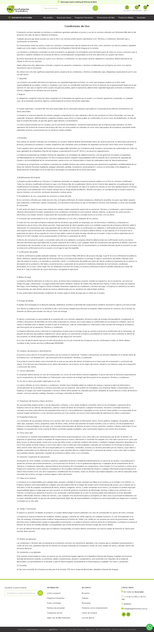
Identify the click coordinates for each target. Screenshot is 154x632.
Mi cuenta (127, 10)
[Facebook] (123, 614)
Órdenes (85, 598)
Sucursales (141, 17)
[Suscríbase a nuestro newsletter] (21, 593)
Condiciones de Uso (54, 613)
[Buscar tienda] (67, 8)
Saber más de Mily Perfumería (58, 618)
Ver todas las (134, 592)
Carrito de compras (89, 613)
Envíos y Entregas (54, 603)
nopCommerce (32, 629)
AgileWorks (53, 629)
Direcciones (86, 603)
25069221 (127, 604)
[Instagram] (128, 614)
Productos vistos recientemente (95, 608)
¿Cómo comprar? (54, 593)
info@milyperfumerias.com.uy (135, 608)
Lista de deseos (88, 618)
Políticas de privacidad (55, 608)
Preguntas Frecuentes (55, 598)
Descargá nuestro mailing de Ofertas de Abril (79, 2)
